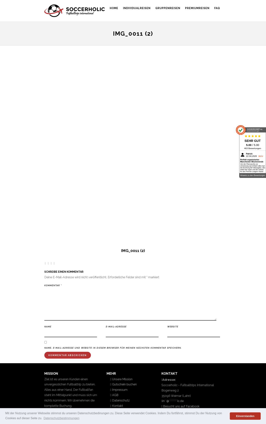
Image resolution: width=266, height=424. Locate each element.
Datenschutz (120, 400)
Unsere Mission (121, 379)
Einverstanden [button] (245, 416)
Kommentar (53, 285)
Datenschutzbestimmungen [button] (61, 418)
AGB (114, 395)
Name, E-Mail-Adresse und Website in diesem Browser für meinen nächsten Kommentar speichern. (113, 348)
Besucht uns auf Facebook (181, 406)
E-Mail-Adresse (116, 327)
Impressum (119, 389)
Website (172, 327)
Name (47, 327)
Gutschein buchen (124, 384)
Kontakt (117, 406)
